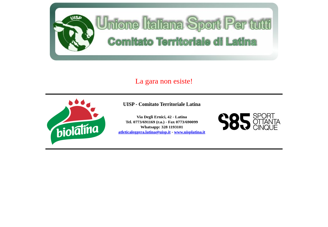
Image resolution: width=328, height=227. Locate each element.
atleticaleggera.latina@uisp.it (144, 132)
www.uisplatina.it (189, 132)
